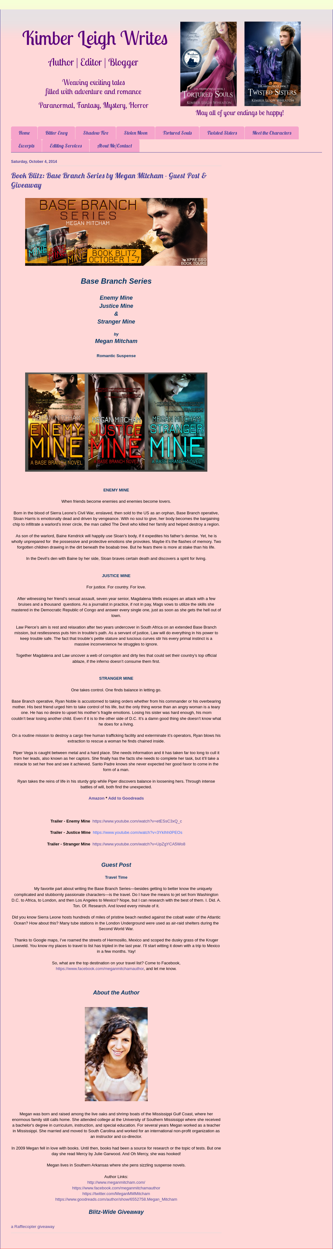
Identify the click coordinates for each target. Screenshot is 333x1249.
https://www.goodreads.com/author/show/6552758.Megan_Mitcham (116, 1199)
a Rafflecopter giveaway (33, 1226)
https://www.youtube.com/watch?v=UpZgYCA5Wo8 (138, 844)
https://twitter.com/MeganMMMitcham (116, 1193)
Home (24, 133)
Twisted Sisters (222, 133)
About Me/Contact (114, 145)
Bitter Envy (56, 133)
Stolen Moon (135, 133)
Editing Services (66, 145)
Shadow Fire (95, 133)
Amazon (97, 798)
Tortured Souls (177, 133)
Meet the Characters (271, 133)
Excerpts (26, 145)
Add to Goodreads (126, 798)
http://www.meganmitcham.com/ (116, 1182)
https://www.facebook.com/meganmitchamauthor (116, 1188)
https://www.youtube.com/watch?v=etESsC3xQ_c (137, 821)
